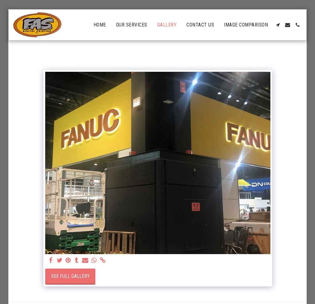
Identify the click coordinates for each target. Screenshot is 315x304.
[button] (277, 24)
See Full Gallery (70, 276)
